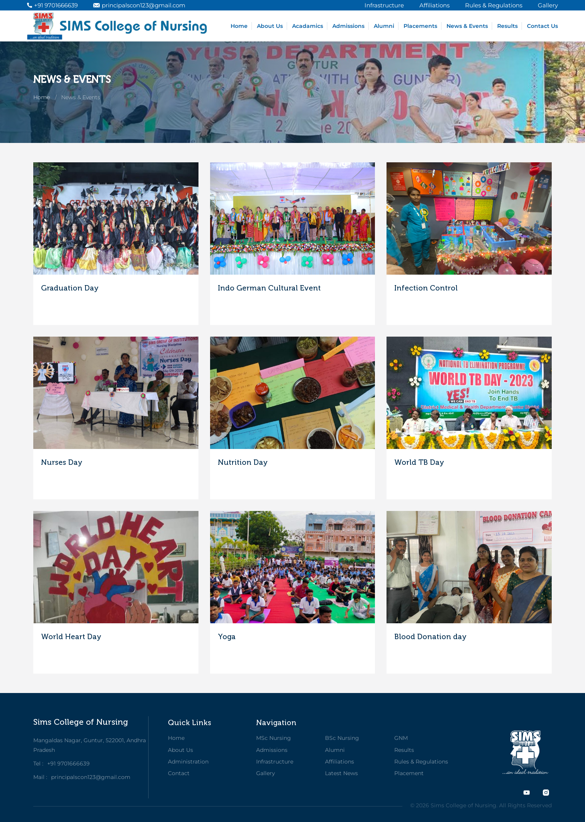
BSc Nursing (342, 737)
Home (239, 25)
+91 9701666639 (52, 5)
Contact (179, 773)
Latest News (341, 773)
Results (507, 25)
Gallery (265, 773)
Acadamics (307, 25)
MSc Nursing (273, 737)
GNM (401, 737)
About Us (270, 25)
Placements (420, 25)
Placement (409, 773)
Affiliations (339, 761)
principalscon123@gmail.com (139, 5)
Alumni (384, 25)
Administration (188, 761)
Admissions (348, 25)
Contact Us (542, 25)
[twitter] (526, 792)
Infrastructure (274, 761)
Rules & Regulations (421, 761)
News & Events (467, 25)
